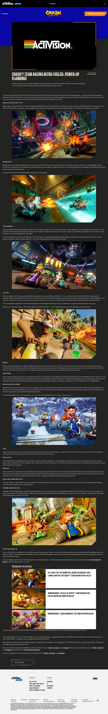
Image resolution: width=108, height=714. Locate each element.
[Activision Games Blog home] (17, 679)
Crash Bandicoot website (32, 650)
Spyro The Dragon (34, 686)
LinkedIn (49, 688)
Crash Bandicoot (34, 688)
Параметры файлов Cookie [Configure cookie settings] (74, 700)
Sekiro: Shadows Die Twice (37, 690)
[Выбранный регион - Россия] (95, 678)
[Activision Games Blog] (12, 3)
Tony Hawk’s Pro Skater (36, 684)
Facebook (56, 648)
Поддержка (24, 699)
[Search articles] (104, 4)
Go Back (4, 14)
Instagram (66, 648)
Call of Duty (33, 682)
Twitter (50, 648)
